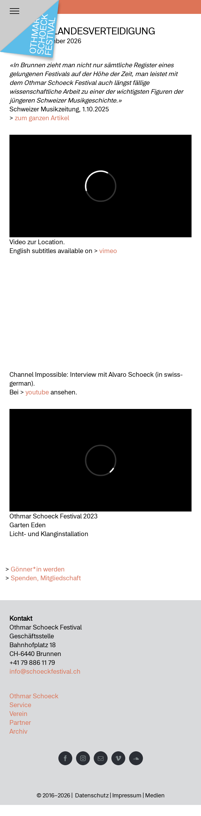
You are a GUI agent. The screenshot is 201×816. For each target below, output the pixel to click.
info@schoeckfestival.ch (44, 671)
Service (20, 704)
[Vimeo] (118, 758)
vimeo (108, 250)
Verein (18, 713)
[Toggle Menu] (15, 11)
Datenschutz (92, 795)
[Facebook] (65, 758)
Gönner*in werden (38, 569)
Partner (20, 722)
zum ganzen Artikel (42, 117)
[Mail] (101, 758)
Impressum (126, 795)
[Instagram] (83, 758)
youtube (37, 392)
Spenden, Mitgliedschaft (46, 578)
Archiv (18, 731)
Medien (155, 795)
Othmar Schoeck (33, 696)
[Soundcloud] (136, 758)
